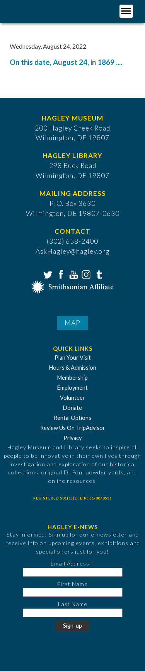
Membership (72, 377)
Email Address (70, 563)
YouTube (72, 274)
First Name (72, 584)
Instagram (85, 274)
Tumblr (98, 274)
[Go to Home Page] (38, 10)
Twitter (47, 274)
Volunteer (72, 397)
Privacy (72, 438)
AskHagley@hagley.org (72, 251)
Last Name (72, 604)
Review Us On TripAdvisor (72, 428)
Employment (72, 387)
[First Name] (73, 592)
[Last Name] (73, 612)
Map (72, 323)
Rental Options (72, 417)
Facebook (60, 274)
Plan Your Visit (73, 357)
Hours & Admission (72, 367)
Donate (72, 407)
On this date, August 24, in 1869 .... (66, 62)
